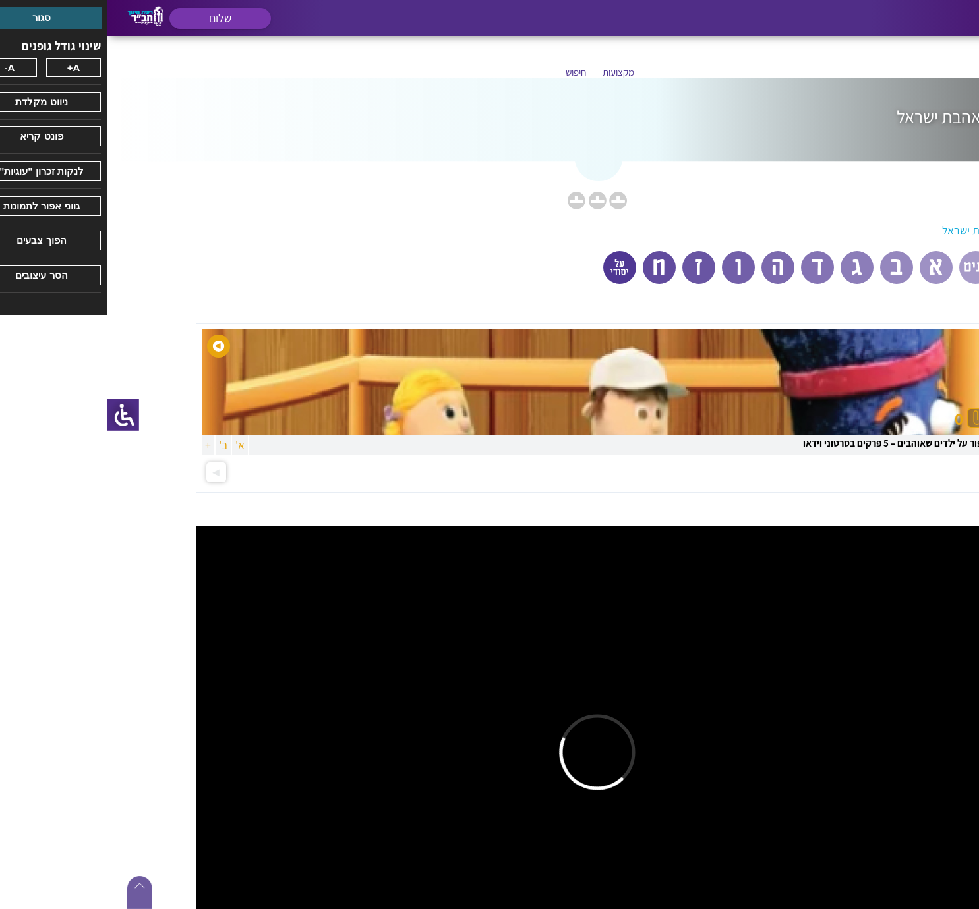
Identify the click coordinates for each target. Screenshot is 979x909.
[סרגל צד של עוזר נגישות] (16, 415)
